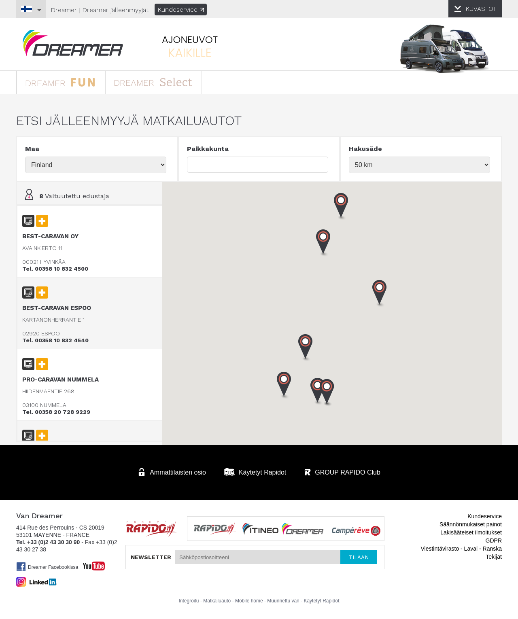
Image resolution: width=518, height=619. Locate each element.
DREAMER (60, 82)
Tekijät (494, 556)
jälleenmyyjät (115, 10)
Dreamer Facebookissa (47, 567)
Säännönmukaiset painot (470, 524)
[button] (327, 393)
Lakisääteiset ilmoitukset (471, 532)
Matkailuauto (217, 601)
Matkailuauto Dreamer (72, 43)
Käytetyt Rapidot (321, 601)
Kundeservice (180, 9)
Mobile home (249, 601)
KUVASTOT (481, 9)
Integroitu (189, 601)
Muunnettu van (283, 601)
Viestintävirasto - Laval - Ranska (461, 548)
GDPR (494, 540)
